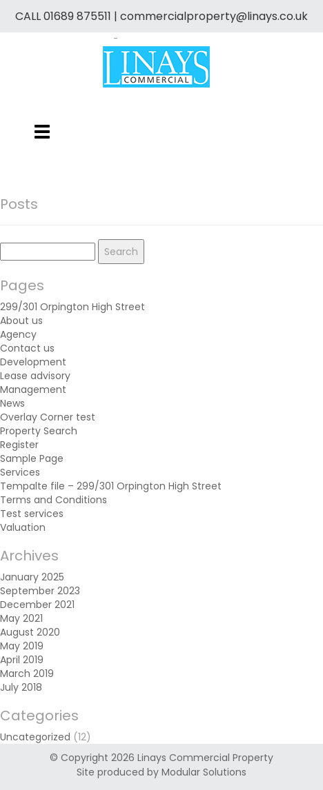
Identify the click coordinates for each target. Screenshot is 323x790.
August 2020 (30, 632)
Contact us (27, 348)
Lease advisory (35, 376)
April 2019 (21, 660)
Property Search (38, 431)
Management (33, 389)
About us (21, 320)
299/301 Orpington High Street (72, 307)
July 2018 (21, 687)
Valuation (23, 527)
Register (19, 445)
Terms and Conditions (53, 500)
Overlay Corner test (47, 417)
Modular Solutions (204, 772)
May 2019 (21, 646)
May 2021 (21, 618)
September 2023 (40, 591)
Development (33, 362)
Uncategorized (35, 737)
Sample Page (31, 458)
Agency (18, 334)
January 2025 (32, 577)
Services (20, 472)
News (12, 403)
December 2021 (37, 604)
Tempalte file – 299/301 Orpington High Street (111, 486)
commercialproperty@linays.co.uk (214, 16)
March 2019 (27, 673)
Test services (31, 513)
